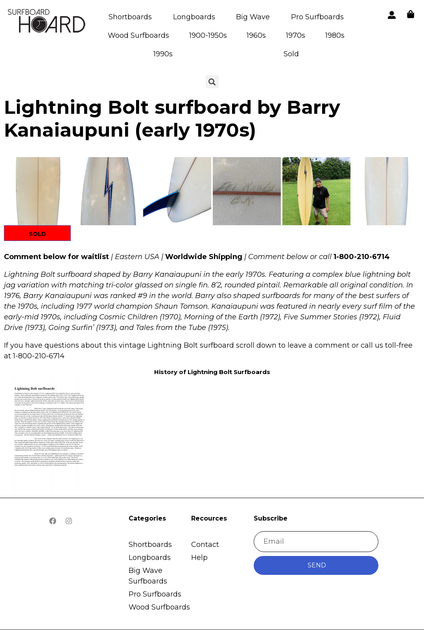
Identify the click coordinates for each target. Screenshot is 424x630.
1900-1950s (208, 35)
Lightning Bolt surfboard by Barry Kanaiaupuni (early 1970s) (172, 118)
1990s (163, 54)
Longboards (194, 17)
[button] (38, 191)
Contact (205, 544)
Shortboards (130, 17)
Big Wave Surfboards (148, 576)
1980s (335, 35)
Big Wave (253, 17)
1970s (295, 35)
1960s (256, 35)
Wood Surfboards (138, 35)
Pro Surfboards (317, 17)
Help (199, 557)
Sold (291, 54)
